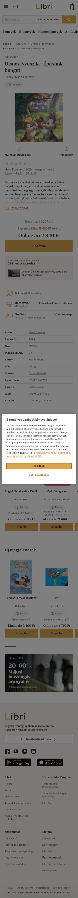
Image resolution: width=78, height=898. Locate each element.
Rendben (39, 465)
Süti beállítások (39, 474)
